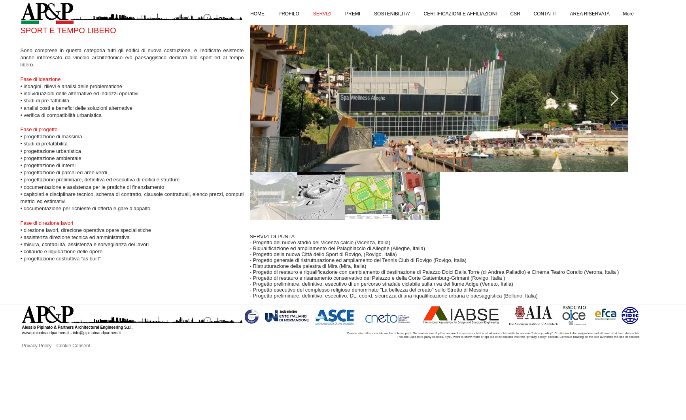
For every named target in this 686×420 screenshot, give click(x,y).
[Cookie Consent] (83, 346)
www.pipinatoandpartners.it (46, 333)
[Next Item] (614, 99)
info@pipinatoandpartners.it (97, 333)
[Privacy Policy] (48, 346)
